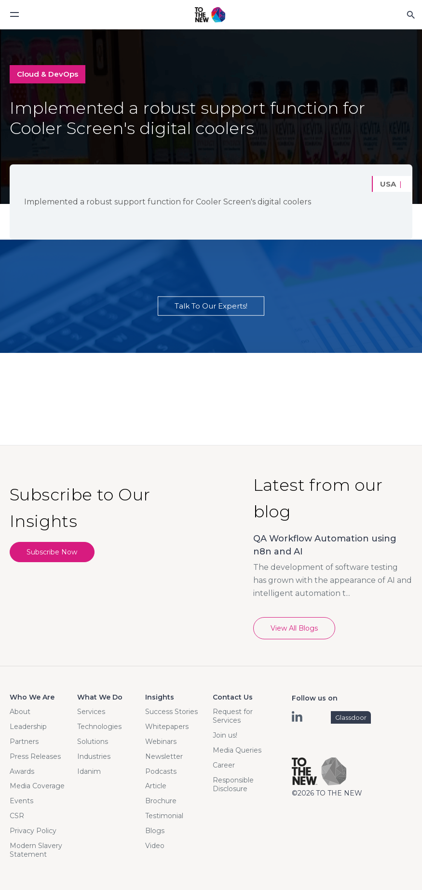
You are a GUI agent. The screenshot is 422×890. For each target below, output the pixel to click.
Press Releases (35, 756)
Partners (24, 741)
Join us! (225, 735)
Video (154, 845)
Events (21, 800)
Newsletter (164, 756)
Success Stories (171, 711)
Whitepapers (167, 726)
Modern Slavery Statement (36, 850)
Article (155, 786)
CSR (17, 815)
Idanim (89, 771)
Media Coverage (37, 786)
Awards (22, 771)
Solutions (92, 741)
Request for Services (233, 716)
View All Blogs (294, 628)
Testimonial (164, 815)
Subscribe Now (52, 552)
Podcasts (161, 771)
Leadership (28, 726)
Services (91, 711)
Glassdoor (351, 717)
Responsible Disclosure (233, 784)
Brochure (161, 800)
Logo (210, 15)
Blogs (154, 830)
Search (410, 14)
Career (224, 765)
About (20, 711)
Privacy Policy (33, 830)
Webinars (161, 741)
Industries (93, 756)
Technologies (99, 726)
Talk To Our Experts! (211, 305)
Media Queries (237, 750)
